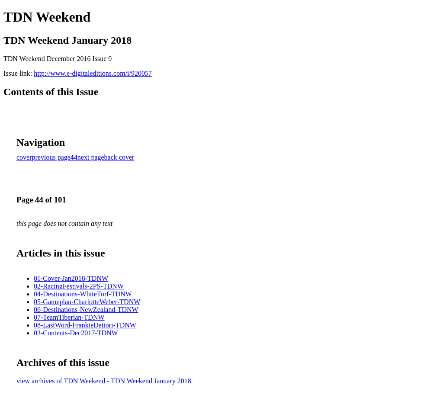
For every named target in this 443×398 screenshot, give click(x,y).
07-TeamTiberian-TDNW (69, 317)
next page (90, 157)
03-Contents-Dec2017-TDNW (76, 333)
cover (24, 157)
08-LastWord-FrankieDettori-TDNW (85, 325)
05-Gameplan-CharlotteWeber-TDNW (87, 301)
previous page (51, 157)
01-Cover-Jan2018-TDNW (71, 278)
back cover (119, 157)
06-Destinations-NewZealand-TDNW (86, 309)
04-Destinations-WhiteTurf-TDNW (83, 294)
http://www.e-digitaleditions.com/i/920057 (93, 73)
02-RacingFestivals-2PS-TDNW (79, 286)
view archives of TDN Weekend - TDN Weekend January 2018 (103, 381)
